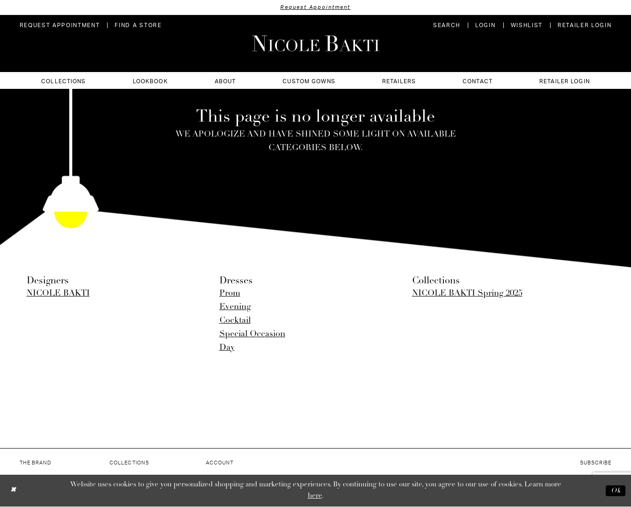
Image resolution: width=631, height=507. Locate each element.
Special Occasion (252, 334)
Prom (229, 293)
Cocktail (235, 320)
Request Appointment (315, 7)
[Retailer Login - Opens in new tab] (584, 25)
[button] (485, 25)
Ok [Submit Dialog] (615, 490)
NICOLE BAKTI (58, 293)
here (315, 496)
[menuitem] (60, 25)
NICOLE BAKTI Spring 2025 (467, 293)
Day (227, 347)
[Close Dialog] (14, 491)
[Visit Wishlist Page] (526, 25)
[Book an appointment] (60, 25)
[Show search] (447, 25)
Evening (235, 307)
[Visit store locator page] (138, 25)
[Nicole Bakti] (315, 43)
